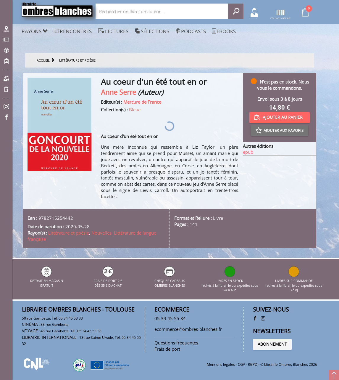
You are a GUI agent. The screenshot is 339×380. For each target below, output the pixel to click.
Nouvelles (101, 233)
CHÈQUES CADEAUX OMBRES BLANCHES (169, 280)
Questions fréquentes (176, 343)
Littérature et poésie (68, 233)
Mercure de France (142, 102)
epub (248, 152)
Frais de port (167, 349)
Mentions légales (221, 364)
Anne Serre (118, 92)
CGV (241, 364)
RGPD (252, 364)
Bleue (135, 110)
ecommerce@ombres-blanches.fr (188, 329)
